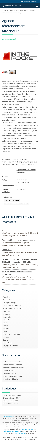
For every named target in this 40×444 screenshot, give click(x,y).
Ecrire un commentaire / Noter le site (16, 204)
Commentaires (8, 186)
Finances (6, 311)
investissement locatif (27, 429)
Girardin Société (9, 370)
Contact (25, 439)
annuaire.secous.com (13, 6)
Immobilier (7, 314)
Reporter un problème (11, 200)
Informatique (7, 317)
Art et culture (7, 300)
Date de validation (6, 191)
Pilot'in (4, 231)
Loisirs (5, 326)
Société (6, 337)
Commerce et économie (12, 306)
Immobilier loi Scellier (10, 379)
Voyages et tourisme (10, 346)
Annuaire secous (9, 416)
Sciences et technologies (12, 334)
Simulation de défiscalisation (13, 368)
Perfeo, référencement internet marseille (18, 240)
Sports (5, 340)
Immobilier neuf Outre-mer (12, 365)
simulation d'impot (20, 433)
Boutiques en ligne (10, 303)
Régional (6, 328)
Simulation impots (9, 373)
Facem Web (7, 250)
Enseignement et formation (13, 308)
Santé (5, 331)
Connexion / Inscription (30, 1)
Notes (4, 180)
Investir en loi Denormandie (13, 376)
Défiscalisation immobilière (13, 362)
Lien (3, 170)
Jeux (5, 323)
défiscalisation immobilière (12, 431)
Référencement (22, 10)
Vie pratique (7, 343)
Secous (19, 439)
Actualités (6, 297)
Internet (12, 10)
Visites (5, 176)
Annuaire (5, 10)
